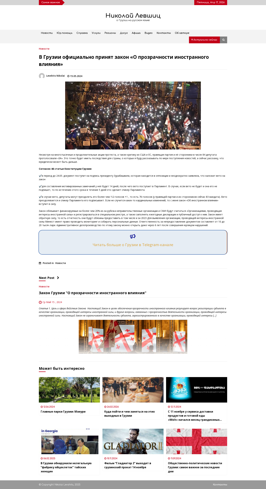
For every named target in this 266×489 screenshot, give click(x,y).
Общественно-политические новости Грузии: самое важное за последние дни (195, 467)
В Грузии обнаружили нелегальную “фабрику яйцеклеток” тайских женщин (66, 467)
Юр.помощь (64, 33)
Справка (82, 33)
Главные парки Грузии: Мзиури (63, 411)
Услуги (96, 33)
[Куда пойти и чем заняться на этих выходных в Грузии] (133, 390)
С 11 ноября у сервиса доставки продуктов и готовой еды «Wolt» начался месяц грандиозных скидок (194, 416)
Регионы (110, 33)
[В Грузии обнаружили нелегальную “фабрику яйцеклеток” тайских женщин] (69, 441)
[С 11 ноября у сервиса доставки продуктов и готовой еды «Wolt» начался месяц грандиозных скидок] (196, 390)
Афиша (136, 33)
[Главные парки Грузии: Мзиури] (69, 390)
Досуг (124, 33)
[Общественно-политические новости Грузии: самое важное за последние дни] (196, 441)
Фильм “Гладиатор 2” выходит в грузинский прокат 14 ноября (127, 465)
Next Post (49, 278)
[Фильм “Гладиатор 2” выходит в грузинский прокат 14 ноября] (133, 441)
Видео (149, 33)
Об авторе (182, 33)
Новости (47, 33)
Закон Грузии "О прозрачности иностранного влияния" (92, 292)
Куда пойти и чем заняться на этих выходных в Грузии (129, 413)
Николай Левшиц (133, 15)
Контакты (164, 33)
